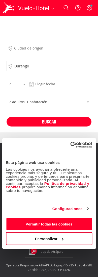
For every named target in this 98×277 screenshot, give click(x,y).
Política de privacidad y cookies (47, 185)
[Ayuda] (78, 8)
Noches (12, 75)
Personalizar (49, 239)
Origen (12, 40)
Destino (13, 58)
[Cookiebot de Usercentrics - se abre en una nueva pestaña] (70, 144)
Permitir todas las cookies (49, 224)
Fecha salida (37, 75)
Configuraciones (67, 209)
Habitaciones (17, 93)
